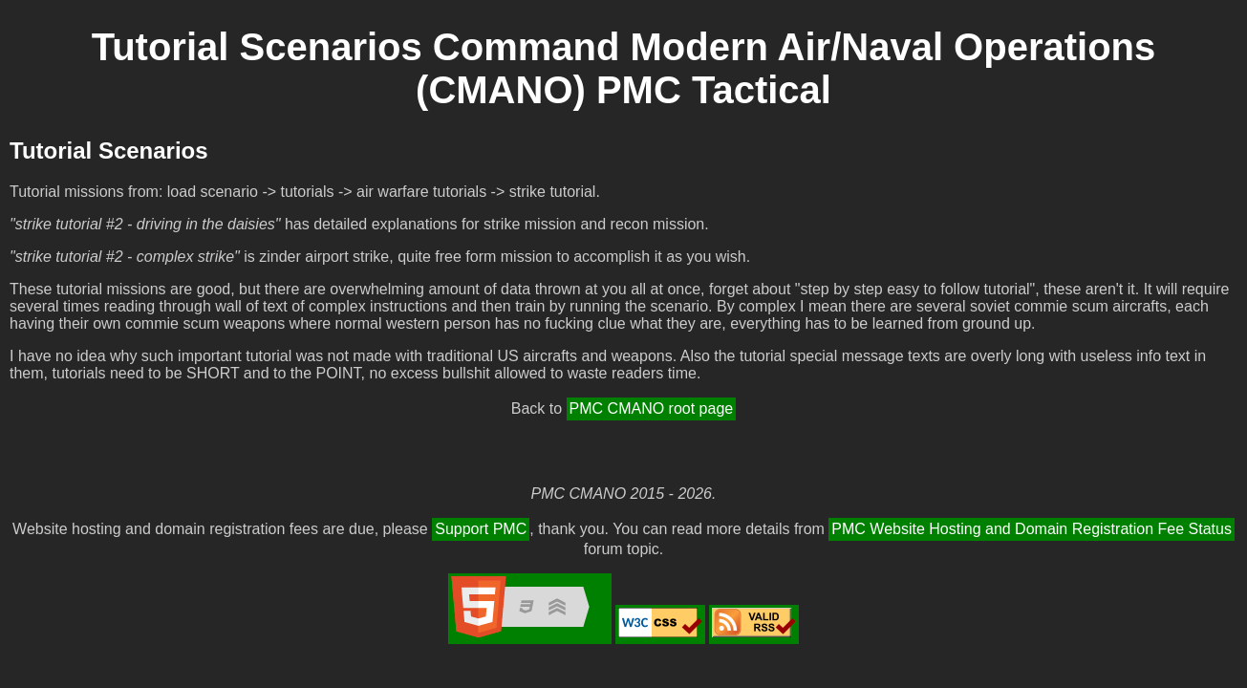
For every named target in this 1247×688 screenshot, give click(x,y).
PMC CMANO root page (652, 408)
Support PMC (481, 529)
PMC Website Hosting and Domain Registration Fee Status (1031, 529)
